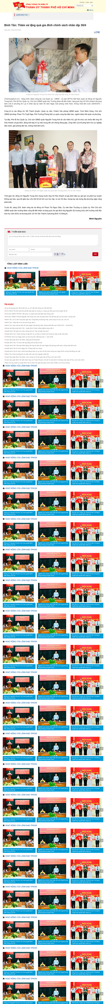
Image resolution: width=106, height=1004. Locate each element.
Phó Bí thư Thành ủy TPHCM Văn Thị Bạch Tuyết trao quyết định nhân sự (85, 292)
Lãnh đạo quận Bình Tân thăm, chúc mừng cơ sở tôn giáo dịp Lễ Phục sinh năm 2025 (33, 357)
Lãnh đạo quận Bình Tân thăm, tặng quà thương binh (23, 339)
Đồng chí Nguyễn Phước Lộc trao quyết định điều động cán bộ (20, 292)
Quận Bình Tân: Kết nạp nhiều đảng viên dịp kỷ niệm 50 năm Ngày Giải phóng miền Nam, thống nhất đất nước (41, 345)
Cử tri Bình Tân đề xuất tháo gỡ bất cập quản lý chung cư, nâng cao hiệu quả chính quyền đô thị (36, 311)
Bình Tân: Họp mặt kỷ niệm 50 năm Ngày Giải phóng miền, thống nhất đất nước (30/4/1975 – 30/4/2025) (39, 325)
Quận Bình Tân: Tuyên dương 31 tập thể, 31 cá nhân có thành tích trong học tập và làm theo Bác (37, 334)
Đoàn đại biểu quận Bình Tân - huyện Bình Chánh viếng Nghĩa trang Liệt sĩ (30, 328)
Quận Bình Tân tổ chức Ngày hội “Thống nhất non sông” (24, 348)
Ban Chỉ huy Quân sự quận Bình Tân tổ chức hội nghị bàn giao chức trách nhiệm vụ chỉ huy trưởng (38, 362)
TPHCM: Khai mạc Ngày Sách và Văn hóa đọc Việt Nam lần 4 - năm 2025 (29, 336)
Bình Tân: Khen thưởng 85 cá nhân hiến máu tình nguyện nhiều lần (27, 354)
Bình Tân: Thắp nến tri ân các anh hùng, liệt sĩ (20, 322)
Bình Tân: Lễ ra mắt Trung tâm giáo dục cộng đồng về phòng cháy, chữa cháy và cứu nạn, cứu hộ (37, 319)
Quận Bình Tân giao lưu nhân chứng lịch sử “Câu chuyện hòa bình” (27, 331)
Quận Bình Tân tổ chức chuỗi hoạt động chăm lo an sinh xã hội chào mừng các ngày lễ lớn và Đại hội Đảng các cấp (43, 351)
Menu (89, 10)
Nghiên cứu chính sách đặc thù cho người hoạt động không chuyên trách (52, 292)
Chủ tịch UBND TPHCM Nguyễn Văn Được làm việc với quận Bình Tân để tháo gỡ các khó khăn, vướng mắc (40, 316)
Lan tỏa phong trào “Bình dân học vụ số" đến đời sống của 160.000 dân (29, 308)
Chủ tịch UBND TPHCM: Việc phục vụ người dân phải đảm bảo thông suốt (30, 313)
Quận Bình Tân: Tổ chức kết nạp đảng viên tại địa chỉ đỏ (24, 342)
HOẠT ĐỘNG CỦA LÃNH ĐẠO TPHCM (22, 268)
